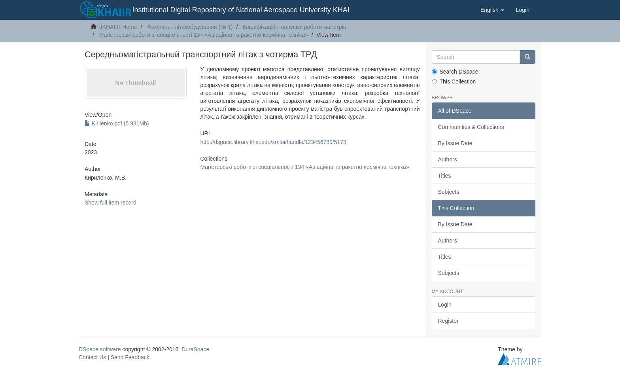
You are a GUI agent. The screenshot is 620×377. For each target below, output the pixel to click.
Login (445, 304)
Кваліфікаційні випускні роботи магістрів (294, 27)
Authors (447, 159)
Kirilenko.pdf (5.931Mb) (117, 123)
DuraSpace (195, 349)
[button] (492, 10)
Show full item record (110, 202)
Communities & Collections (471, 127)
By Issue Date (455, 143)
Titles (444, 175)
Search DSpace (455, 71)
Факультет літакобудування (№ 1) (189, 27)
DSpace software (100, 349)
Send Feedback (130, 357)
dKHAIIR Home (118, 27)
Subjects (448, 192)
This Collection (454, 81)
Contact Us (92, 357)
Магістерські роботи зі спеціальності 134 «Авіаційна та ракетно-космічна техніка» (203, 35)
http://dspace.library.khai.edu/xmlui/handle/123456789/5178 (273, 142)
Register (448, 321)
